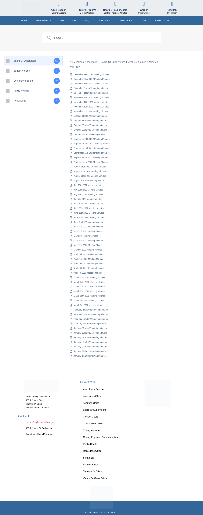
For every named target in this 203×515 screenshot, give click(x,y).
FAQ (87, 20)
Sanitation (88, 458)
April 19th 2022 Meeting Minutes (89, 263)
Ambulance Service (93, 389)
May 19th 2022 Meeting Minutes (88, 240)
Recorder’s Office (92, 451)
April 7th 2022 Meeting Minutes (88, 273)
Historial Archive (87, 9)
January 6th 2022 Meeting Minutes (90, 351)
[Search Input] (105, 38)
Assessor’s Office (92, 396)
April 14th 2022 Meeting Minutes (89, 268)
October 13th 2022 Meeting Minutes (90, 130)
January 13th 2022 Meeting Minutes (90, 342)
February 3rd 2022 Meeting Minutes (90, 323)
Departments (43, 20)
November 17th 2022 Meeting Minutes (91, 102)
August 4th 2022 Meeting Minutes (89, 180)
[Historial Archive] (86, 3)
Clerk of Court (90, 416)
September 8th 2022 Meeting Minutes (91, 157)
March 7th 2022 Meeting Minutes (89, 300)
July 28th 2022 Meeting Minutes (88, 185)
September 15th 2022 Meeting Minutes (92, 153)
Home (24, 20)
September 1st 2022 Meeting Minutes (91, 162)
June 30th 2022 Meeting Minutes (89, 203)
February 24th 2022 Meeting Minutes (91, 310)
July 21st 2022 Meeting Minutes (88, 190)
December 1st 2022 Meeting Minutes (91, 93)
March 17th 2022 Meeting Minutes (89, 291)
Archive (132, 62)
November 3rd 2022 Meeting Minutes (91, 111)
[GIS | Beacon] (58, 3)
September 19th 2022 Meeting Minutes (92, 148)
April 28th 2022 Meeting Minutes (89, 254)
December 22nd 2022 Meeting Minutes (92, 79)
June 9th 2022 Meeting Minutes (88, 222)
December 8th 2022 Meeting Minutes (91, 88)
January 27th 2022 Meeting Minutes (90, 328)
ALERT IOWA (104, 20)
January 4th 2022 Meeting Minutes (90, 356)
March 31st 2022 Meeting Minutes (89, 277)
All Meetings (77, 62)
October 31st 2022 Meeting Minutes (90, 116)
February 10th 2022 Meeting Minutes (91, 319)
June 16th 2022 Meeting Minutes (89, 213)
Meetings (92, 62)
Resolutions (162, 20)
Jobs (143, 20)
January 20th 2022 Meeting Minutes (90, 333)
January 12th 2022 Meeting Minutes (90, 346)
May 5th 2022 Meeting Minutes (88, 250)
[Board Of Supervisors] (115, 3)
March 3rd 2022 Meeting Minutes (89, 305)
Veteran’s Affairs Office (95, 478)
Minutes (153, 62)
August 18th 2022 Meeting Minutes (90, 171)
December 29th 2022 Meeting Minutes (91, 74)
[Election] (172, 3)
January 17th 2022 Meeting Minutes (90, 337)
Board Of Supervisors (115, 9)
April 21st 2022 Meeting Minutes (89, 259)
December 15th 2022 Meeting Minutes (91, 83)
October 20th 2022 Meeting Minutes (90, 125)
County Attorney (91, 430)
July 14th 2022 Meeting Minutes (88, 194)
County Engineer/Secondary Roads (101, 437)
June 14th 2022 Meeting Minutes (89, 217)
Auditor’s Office (91, 403)
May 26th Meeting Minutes (86, 236)
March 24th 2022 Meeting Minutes (89, 282)
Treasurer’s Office (92, 471)
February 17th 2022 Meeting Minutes (91, 314)
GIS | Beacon (58, 9)
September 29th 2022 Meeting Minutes (92, 139)
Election (172, 9)
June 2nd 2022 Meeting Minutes (88, 226)
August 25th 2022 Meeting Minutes (90, 167)
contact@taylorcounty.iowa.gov (40, 422)
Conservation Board (93, 423)
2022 (143, 62)
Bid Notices (125, 20)
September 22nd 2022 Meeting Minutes (92, 143)
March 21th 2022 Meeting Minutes (89, 286)
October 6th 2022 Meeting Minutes (90, 134)
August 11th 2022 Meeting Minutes (90, 176)
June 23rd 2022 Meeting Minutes (89, 208)
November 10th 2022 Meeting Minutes (91, 107)
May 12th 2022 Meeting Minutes (88, 245)
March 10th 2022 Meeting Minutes (89, 296)
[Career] (143, 3)
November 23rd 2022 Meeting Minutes (91, 97)
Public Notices (68, 20)
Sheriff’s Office (90, 464)
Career (144, 9)
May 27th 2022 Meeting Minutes (88, 231)
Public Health (90, 444)
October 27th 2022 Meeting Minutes (90, 120)
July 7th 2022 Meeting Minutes (88, 199)
